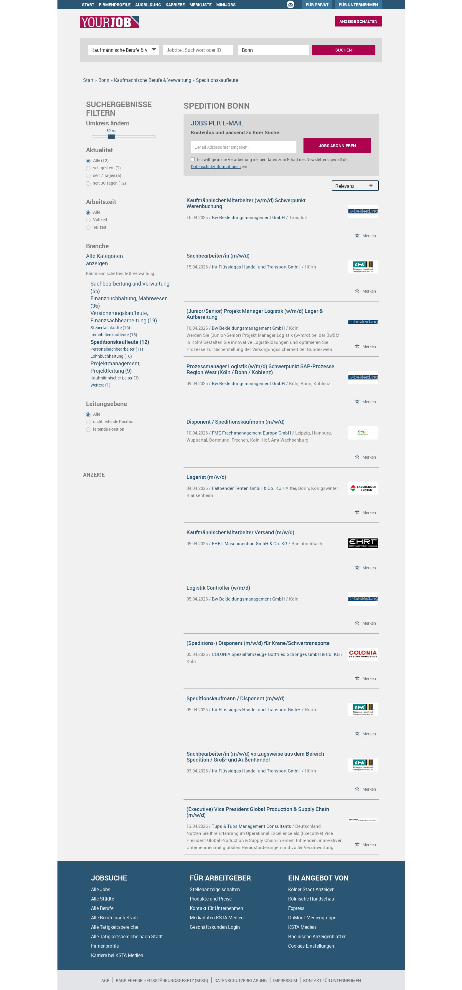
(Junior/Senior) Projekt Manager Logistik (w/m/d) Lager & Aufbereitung (255, 313)
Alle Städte (102, 899)
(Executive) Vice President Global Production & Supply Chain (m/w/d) (258, 811)
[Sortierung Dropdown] (372, 186)
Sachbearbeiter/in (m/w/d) (218, 255)
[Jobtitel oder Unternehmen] (198, 50)
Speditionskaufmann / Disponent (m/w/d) (236, 698)
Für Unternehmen (358, 4)
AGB (105, 980)
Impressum (285, 980)
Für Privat (317, 4)
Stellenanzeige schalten (215, 889)
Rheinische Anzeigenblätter (317, 936)
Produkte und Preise (211, 899)
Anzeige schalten (358, 21)
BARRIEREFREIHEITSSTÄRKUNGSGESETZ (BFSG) (162, 980)
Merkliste (200, 4)
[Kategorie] (117, 50)
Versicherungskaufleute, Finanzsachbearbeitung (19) (123, 316)
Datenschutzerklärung (240, 980)
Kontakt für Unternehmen (216, 908)
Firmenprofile (115, 4)
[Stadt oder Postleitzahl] (273, 50)
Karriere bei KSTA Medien (117, 955)
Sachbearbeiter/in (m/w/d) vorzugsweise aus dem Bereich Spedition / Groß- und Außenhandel (255, 756)
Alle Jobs (100, 889)
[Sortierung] (349, 186)
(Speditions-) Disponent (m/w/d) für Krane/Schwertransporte (258, 642)
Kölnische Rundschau (311, 899)
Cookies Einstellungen (311, 946)
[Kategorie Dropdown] (153, 50)
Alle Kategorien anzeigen (104, 259)
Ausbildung (148, 4)
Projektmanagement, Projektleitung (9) (115, 367)
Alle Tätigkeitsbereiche (114, 927)
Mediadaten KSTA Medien (217, 917)
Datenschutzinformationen (216, 166)
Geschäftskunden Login (215, 927)
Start (88, 4)
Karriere (175, 4)
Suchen (343, 50)
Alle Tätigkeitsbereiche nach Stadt (127, 936)
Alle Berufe (102, 908)
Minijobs (226, 4)
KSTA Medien (302, 927)
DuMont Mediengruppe (312, 917)
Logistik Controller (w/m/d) (218, 587)
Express (296, 908)
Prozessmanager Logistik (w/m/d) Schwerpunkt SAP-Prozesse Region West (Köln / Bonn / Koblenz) (260, 369)
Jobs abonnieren (337, 145)
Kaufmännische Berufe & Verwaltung (120, 273)
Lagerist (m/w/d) (206, 476)
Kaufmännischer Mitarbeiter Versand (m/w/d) (240, 532)
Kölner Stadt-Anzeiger (311, 889)
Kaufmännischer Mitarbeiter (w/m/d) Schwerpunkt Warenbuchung (246, 203)
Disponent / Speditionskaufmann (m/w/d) (236, 421)
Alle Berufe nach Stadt (114, 917)
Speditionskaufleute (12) (119, 341)
